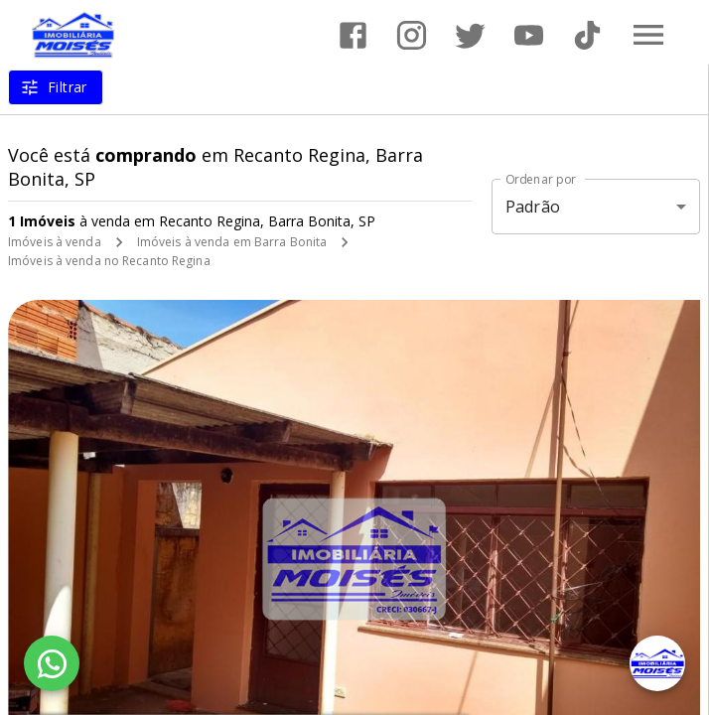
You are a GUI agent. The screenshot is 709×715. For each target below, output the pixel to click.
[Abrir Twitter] (470, 35)
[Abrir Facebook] (353, 35)
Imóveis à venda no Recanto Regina (109, 260)
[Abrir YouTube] (528, 35)
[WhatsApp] (51, 663)
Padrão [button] (532, 206)
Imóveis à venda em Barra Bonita (232, 241)
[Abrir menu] (648, 35)
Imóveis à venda (54, 241)
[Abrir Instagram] (411, 35)
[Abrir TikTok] (587, 35)
